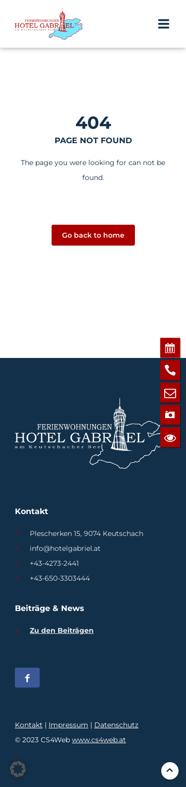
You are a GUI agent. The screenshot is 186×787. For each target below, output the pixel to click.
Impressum (68, 724)
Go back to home (93, 235)
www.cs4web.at (99, 739)
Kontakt (29, 724)
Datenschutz (116, 724)
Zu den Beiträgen (62, 630)
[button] (18, 769)
